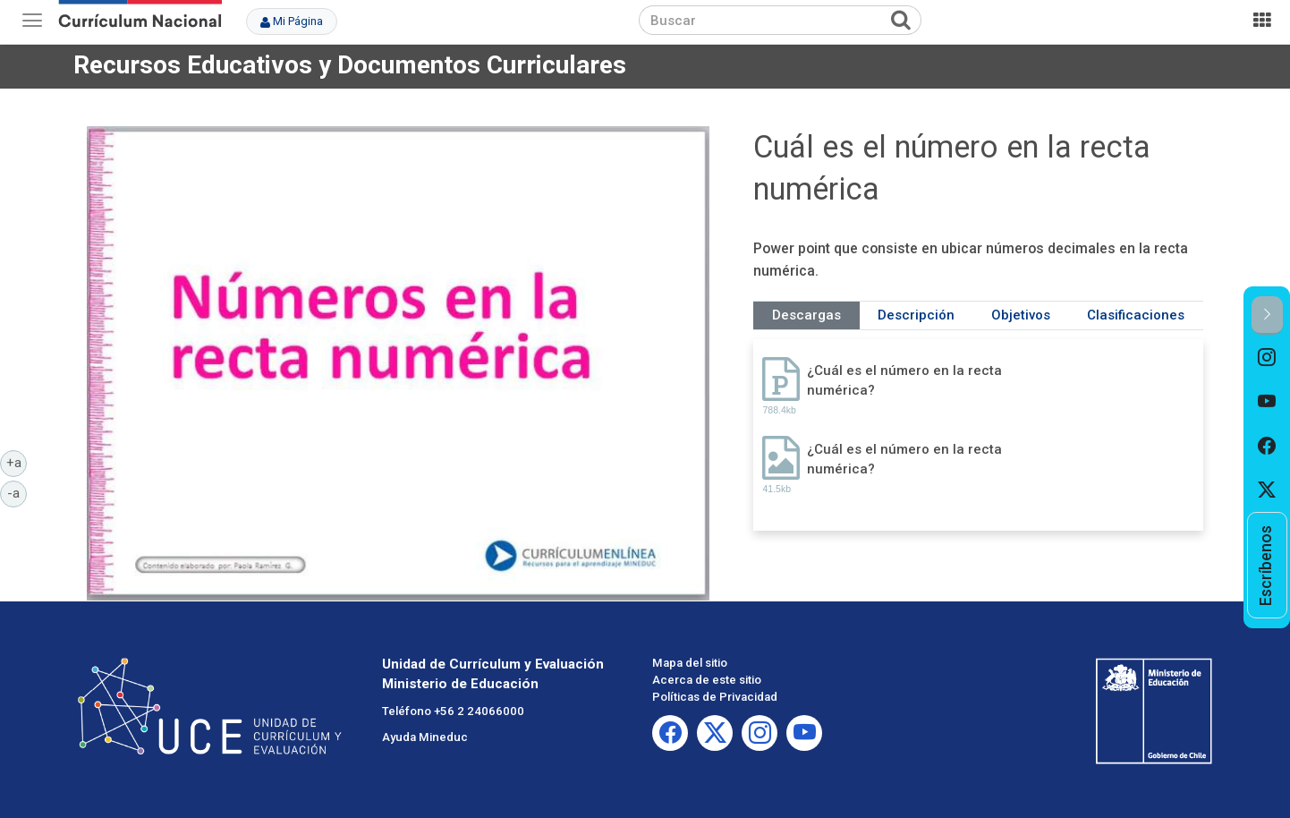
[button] (1267, 315)
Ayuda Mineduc (425, 737)
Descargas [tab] (806, 315)
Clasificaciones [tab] (1135, 315)
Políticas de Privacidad (714, 696)
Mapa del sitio (689, 662)
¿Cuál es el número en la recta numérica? (904, 379)
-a (17, 492)
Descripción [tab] (916, 315)
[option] (1267, 357)
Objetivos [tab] (1020, 315)
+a (17, 462)
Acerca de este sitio (706, 679)
